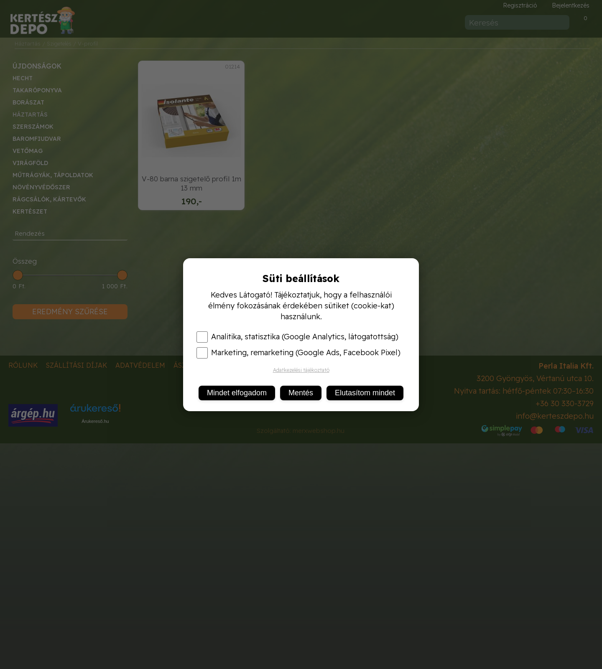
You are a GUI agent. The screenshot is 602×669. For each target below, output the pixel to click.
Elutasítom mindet (365, 393)
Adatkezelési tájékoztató (301, 370)
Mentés (300, 393)
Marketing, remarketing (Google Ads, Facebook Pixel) (298, 352)
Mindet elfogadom (237, 393)
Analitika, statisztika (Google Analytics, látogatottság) (297, 337)
